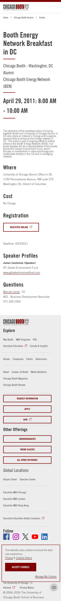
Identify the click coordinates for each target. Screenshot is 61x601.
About (6, 371)
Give (25, 418)
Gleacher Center (28, 478)
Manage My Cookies (46, 576)
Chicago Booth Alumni (24, 17)
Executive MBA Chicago (14, 491)
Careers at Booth (20, 371)
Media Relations (39, 371)
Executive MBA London (14, 498)
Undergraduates (27, 438)
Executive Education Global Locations (21, 517)
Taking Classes (27, 448)
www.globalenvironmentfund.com (23, 272)
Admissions (41, 358)
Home (5, 17)
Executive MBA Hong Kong (16, 504)
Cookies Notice (24, 557)
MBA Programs (23, 339)
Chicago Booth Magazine (15, 378)
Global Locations (17, 469)
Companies (18, 358)
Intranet (7, 586)
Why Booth (8, 339)
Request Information (27, 397)
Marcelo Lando (12, 291)
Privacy (9, 557)
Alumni (6, 358)
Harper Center (10, 478)
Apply (27, 408)
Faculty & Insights (39, 345)
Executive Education (13, 345)
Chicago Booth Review (14, 384)
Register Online (19, 227)
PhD (35, 339)
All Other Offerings (27, 459)
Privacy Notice (27, 586)
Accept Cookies (20, 567)
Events (42, 17)
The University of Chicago (15, 581)
